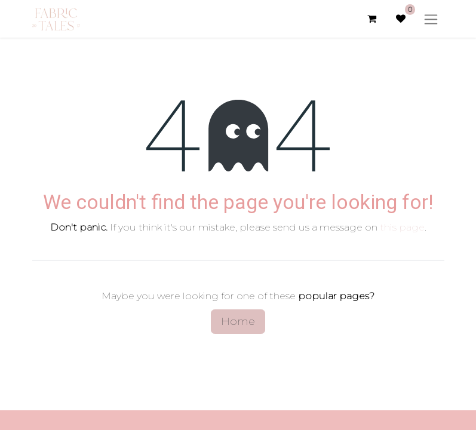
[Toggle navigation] (430, 19)
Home (238, 321)
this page (402, 227)
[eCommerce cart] (372, 18)
